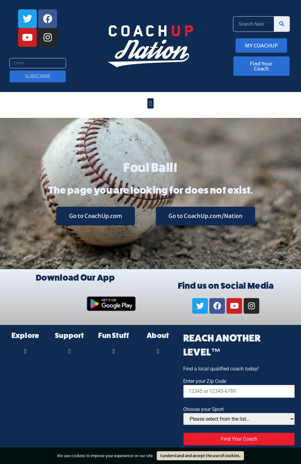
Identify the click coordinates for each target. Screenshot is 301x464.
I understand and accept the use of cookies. (200, 455)
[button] (150, 103)
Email (15, 55)
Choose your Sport (203, 409)
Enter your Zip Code (204, 381)
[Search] (281, 24)
